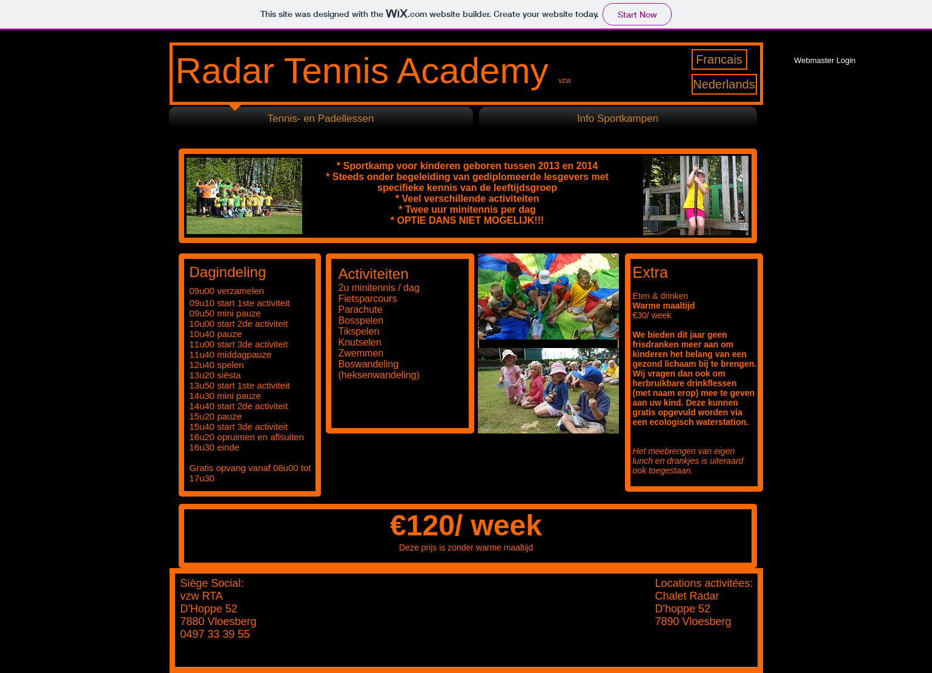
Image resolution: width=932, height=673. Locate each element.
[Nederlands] (724, 84)
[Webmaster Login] (825, 61)
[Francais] (719, 59)
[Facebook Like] (818, 130)
